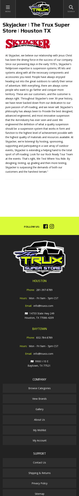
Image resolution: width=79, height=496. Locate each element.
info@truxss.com (43, 305)
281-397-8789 (44, 290)
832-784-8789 (44, 337)
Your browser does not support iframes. (32, 196)
